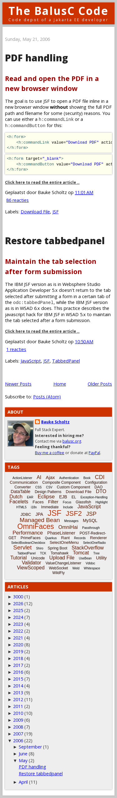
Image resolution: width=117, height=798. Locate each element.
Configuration (96, 482)
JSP (91, 514)
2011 (18, 706)
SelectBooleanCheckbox (28, 542)
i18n (34, 507)
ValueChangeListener (63, 563)
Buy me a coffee (49, 452)
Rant (65, 537)
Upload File (62, 557)
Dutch (15, 496)
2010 (18, 713)
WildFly (58, 573)
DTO (101, 491)
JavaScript (31, 361)
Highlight (101, 502)
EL (73, 497)
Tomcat (81, 552)
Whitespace (92, 568)
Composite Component (61, 482)
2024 (18, 617)
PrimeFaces (31, 538)
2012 (18, 699)
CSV (49, 487)
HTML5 (21, 507)
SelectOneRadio (94, 542)
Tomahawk (59, 553)
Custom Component (73, 487)
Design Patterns (48, 492)
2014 (18, 686)
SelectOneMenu (64, 542)
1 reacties (16, 349)
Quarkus (51, 538)
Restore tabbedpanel (55, 240)
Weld (76, 568)
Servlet (22, 547)
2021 (18, 638)
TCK (43, 553)
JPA (39, 514)
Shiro (39, 548)
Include (68, 507)
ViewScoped (31, 567)
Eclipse (46, 497)
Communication (24, 482)
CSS (38, 487)
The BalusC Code (58, 10)
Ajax (50, 477)
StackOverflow (88, 547)
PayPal (94, 452)
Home (59, 384)
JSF (55, 212)
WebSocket (58, 568)
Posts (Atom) (47, 397)
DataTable (20, 491)
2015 (18, 679)
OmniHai (68, 527)
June (23, 754)
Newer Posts (18, 384)
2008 (18, 727)
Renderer (98, 537)
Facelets (18, 501)
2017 (18, 665)
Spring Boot (57, 548)
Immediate (50, 507)
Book (86, 478)
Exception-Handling (94, 497)
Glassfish (83, 502)
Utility (101, 557)
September (30, 747)
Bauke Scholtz (55, 422)
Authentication (69, 478)
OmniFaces (35, 526)
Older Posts (100, 384)
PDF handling (36, 57)
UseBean (85, 558)
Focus (67, 502)
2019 (18, 651)
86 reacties (17, 200)
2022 (18, 631)
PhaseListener (61, 532)
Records (79, 538)
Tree (96, 553)
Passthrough (91, 528)
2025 (18, 610)
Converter (22, 487)
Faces (38, 502)
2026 (18, 603)
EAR (30, 497)
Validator (31, 562)
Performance (27, 533)
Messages (71, 521)
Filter (53, 501)
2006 (18, 740)
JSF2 (74, 513)
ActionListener (22, 478)
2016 (18, 672)
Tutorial (18, 557)
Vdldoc (90, 563)
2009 (18, 720)
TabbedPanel (66, 361)
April (23, 782)
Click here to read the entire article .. (42, 182)
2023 (18, 624)
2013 (18, 693)
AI (39, 477)
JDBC (26, 514)
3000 (18, 597)
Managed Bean (40, 520)
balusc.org (71, 441)
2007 (18, 734)
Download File (35, 212)
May (23, 760)
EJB (63, 496)
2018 (18, 658)
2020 (18, 645)
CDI (100, 477)
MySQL (90, 520)
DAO (99, 487)
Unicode (38, 558)
